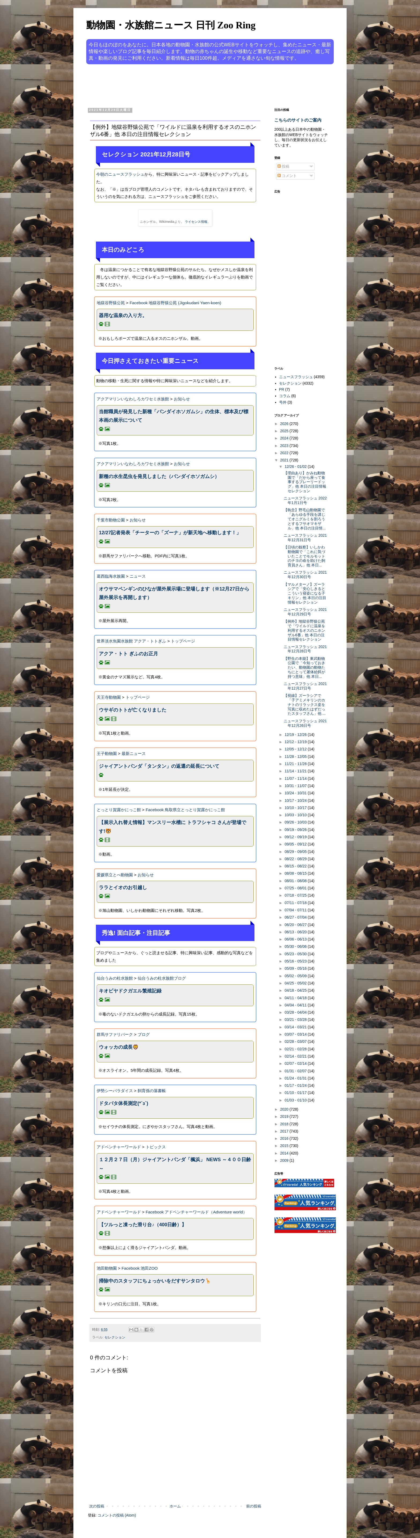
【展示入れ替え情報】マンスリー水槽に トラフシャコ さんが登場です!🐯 (172, 827)
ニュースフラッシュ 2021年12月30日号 (305, 574)
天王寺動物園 (109, 697)
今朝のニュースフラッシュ (120, 174)
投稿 (283, 166)
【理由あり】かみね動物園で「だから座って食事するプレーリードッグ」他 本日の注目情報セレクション (305, 482)
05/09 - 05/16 (296, 968)
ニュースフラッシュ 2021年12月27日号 (305, 686)
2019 (285, 1116)
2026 (285, 424)
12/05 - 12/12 (296, 749)
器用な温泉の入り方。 (123, 315)
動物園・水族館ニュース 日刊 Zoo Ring (171, 25)
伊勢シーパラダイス (115, 1090)
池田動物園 (107, 1268)
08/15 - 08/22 (296, 866)
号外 (283, 402)
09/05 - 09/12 (296, 844)
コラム (284, 396)
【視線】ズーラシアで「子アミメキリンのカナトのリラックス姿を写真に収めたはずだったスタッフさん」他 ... (305, 704)
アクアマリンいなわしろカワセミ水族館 (133, 399)
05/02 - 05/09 (296, 976)
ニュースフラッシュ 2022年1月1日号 (305, 500)
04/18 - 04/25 (296, 990)
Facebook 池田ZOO (140, 1268)
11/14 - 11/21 (296, 771)
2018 (285, 1124)
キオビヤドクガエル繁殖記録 (130, 991)
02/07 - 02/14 (296, 1063)
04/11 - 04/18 (296, 998)
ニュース (138, 576)
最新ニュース (134, 753)
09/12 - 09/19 (296, 837)
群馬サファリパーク (115, 1034)
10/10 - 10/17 (296, 808)
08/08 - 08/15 (296, 873)
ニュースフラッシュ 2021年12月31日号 (305, 537)
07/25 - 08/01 (296, 888)
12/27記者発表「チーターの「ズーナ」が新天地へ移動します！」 (170, 532)
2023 (285, 445)
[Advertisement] (189, 85)
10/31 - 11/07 (296, 786)
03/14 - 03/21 (296, 1027)
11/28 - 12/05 (296, 756)
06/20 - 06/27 (296, 925)
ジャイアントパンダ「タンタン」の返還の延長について (159, 766)
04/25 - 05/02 (296, 983)
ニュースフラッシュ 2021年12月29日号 (305, 611)
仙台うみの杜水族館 (115, 978)
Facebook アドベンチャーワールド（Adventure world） (196, 1212)
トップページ (183, 641)
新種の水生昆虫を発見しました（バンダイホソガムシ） (159, 476)
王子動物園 (107, 753)
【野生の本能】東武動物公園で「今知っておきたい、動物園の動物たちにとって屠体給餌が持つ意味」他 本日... (304, 667)
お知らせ (182, 399)
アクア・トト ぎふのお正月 (128, 653)
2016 (285, 1138)
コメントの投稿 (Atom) (117, 1515)
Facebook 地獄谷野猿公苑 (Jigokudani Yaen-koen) (175, 302)
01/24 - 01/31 (296, 1078)
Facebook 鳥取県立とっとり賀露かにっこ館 (185, 809)
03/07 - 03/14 (296, 1034)
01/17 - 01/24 (296, 1085)
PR (281, 389)
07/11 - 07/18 (296, 903)
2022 (285, 453)
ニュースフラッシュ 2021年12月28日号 (305, 649)
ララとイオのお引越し (123, 887)
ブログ (144, 1034)
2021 (285, 460)
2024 (285, 438)
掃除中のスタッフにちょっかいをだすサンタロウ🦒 (155, 1281)
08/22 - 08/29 (296, 859)
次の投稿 (96, 1506)
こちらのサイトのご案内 (297, 120)
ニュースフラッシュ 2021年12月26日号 (305, 723)
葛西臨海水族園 (111, 576)
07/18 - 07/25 (296, 895)
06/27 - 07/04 (296, 917)
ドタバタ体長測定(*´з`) (123, 1103)
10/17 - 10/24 (296, 800)
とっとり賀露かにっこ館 (119, 809)
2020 (285, 1109)
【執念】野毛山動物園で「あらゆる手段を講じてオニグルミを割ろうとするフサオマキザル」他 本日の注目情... (305, 519)
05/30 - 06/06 (296, 946)
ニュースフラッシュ (296, 377)
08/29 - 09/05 (296, 851)
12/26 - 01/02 (296, 466)
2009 (285, 1160)
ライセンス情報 (196, 222)
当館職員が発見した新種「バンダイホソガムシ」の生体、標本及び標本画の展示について (173, 416)
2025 (285, 431)
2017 (285, 1131)
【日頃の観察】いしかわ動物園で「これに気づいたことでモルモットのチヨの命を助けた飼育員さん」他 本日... (304, 556)
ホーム (175, 1506)
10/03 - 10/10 (296, 815)
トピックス (156, 1147)
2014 (285, 1153)
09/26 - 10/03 (296, 822)
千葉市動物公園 (111, 520)
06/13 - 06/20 (296, 932)
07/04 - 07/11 (296, 910)
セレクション (114, 1337)
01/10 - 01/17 (296, 1092)
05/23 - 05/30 (296, 954)
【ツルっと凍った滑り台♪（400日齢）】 (142, 1224)
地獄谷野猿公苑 (111, 302)
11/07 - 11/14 (296, 778)
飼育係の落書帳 (152, 1090)
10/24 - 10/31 (296, 793)
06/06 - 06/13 (296, 939)
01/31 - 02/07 (296, 1071)
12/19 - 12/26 (296, 734)
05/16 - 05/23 (296, 961)
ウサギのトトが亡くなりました (132, 710)
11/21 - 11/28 (296, 764)
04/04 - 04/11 (296, 1005)
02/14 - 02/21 (296, 1056)
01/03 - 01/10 (296, 1100)
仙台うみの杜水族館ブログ (162, 978)
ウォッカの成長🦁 (118, 1047)
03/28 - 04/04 (296, 1012)
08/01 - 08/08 (296, 881)
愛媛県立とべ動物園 (115, 875)
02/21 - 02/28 (296, 1049)
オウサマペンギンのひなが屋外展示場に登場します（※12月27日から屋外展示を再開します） (174, 593)
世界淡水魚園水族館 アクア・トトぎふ (131, 641)
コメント (287, 176)
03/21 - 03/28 (296, 1019)
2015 (285, 1146)
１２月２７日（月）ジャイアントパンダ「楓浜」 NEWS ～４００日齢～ (175, 1164)
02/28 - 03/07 (296, 1041)
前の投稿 (253, 1506)
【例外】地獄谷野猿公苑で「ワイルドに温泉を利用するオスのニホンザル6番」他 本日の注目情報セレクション (304, 630)
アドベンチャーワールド (119, 1147)
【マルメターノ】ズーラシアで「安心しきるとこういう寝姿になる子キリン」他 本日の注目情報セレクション (305, 593)
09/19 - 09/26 (296, 830)
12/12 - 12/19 (296, 742)
